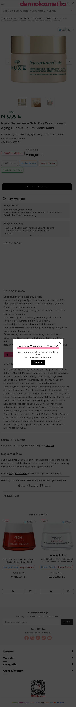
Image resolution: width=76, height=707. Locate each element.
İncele (38, 362)
